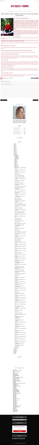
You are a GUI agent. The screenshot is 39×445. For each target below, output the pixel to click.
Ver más (24, 122)
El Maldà (14, 376)
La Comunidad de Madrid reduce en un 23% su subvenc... (19, 196)
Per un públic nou (16, 181)
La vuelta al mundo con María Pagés (19, 176)
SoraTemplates (18, 443)
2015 (14, 152)
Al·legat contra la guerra (17, 239)
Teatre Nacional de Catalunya (17, 405)
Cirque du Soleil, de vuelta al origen (19, 175)
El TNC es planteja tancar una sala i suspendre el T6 (19, 306)
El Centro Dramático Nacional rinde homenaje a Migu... (19, 225)
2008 (14, 352)
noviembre (16, 156)
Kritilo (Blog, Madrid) (16, 384)
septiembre (16, 158)
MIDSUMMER (16, 234)
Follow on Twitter (19, 128)
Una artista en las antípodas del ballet (19, 180)
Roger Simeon (15, 394)
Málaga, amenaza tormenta (18, 199)
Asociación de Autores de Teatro (17, 370)
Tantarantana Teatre (15, 400)
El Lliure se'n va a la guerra (18, 207)
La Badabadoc (15, 385)
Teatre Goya (14, 402)
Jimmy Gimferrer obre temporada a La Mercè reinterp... (19, 260)
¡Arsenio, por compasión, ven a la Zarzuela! (20, 231)
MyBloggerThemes (23, 443)
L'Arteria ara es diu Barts (17, 240)
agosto (16, 159)
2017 (14, 150)
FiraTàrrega (14, 382)
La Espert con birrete (17, 222)
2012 (14, 348)
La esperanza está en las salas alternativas (20, 273)
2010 (14, 350)
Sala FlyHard (14, 396)
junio (15, 161)
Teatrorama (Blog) (15, 410)
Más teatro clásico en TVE (17, 198)
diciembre (16, 155)
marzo (16, 164)
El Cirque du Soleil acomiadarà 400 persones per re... (19, 345)
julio (15, 160)
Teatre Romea (15, 407)
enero (16, 166)
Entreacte (14, 379)
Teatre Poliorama (15, 406)
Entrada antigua (35, 100)
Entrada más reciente (4, 100)
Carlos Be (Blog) (15, 373)
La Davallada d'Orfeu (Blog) (16, 386)
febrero (16, 165)
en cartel (24, 26)
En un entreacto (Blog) (16, 378)
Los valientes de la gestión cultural (19, 266)
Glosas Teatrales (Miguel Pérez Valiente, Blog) (19, 383)
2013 (14, 154)
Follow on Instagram (19, 133)
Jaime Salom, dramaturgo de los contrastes (20, 233)
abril (15, 163)
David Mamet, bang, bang (17, 219)
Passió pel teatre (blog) (16, 390)
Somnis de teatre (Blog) (16, 398)
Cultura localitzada (16, 292)
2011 (14, 349)
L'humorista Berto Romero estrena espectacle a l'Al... (19, 188)
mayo (15, 162)
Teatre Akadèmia (15, 401)
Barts (13, 371)
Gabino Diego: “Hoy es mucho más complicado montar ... (19, 317)
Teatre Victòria (15, 408)
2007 (14, 353)
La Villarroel (14, 387)
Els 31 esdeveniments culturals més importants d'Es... (19, 262)
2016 (14, 151)
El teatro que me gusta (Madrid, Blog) (18, 377)
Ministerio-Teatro (15, 389)
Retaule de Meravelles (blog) (17, 393)
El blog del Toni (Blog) (16, 375)
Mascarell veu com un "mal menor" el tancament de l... (19, 184)
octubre (16, 157)
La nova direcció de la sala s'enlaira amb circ (20, 186)
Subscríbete (19, 431)
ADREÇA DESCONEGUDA (17, 252)
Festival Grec (14, 381)
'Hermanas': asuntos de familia (18, 310)
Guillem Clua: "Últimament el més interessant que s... (18, 286)
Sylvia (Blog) (14, 399)
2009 (14, 351)
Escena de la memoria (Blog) (16, 380)
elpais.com (26, 18)
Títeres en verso (16, 311)
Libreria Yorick (15, 388)
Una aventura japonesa (17, 274)
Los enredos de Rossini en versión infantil (20, 204)
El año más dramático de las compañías (19, 211)
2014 (14, 153)
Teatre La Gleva (15, 403)
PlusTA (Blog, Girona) (16, 391)
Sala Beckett (14, 395)
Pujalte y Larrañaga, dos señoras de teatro (20, 223)
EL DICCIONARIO (16, 318)
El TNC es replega (16, 230)
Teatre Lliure (14, 404)
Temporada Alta (15, 411)
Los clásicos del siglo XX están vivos (19, 212)
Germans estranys (16, 347)
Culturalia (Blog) (15, 374)
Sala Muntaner (15, 397)
